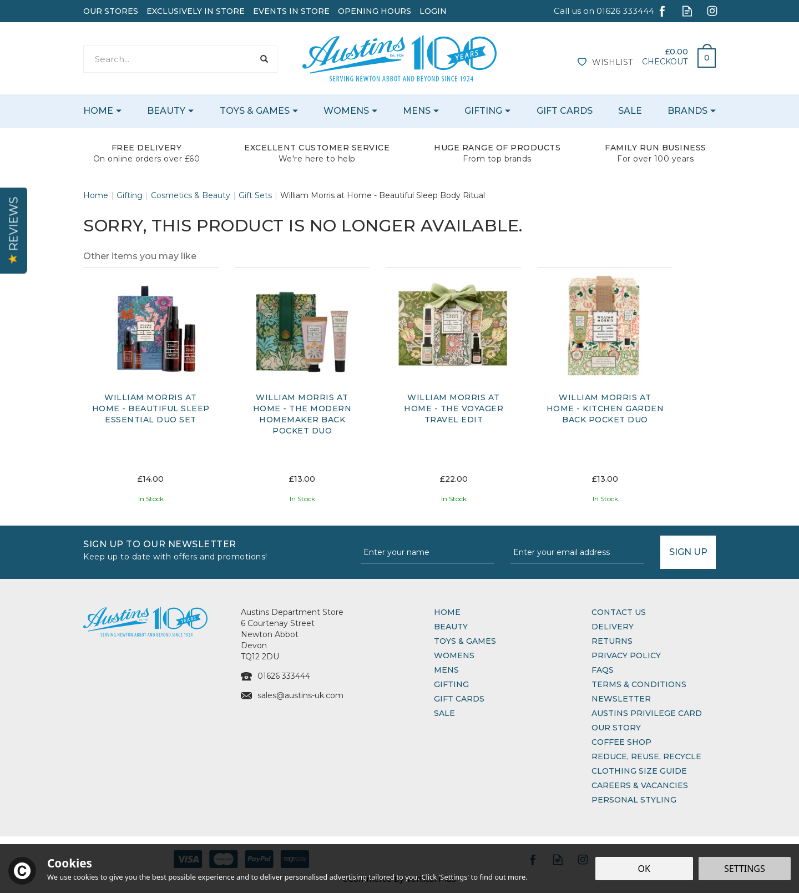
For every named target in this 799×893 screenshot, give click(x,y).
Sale (444, 713)
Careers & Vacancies (639, 785)
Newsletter (621, 699)
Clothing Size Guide (639, 771)
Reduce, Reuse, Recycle (646, 756)
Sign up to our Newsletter (217, 549)
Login (433, 11)
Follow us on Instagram (712, 11)
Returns (612, 641)
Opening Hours (374, 11)
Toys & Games (465, 641)
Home (447, 612)
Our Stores (110, 11)
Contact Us (618, 612)
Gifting (451, 684)
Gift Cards (459, 699)
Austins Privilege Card (646, 713)
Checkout (664, 62)
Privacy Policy (626, 655)
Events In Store (291, 11)
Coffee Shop (621, 742)
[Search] (168, 59)
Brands (687, 110)
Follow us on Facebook (662, 11)
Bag (702, 55)
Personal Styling (633, 800)
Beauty (451, 627)
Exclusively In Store (195, 11)
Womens (454, 655)
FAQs (602, 670)
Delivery (612, 627)
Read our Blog (687, 11)
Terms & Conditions (638, 684)
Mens (446, 670)
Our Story (616, 728)
